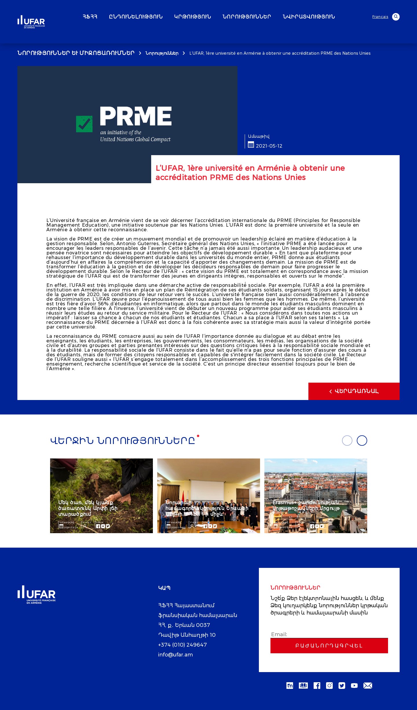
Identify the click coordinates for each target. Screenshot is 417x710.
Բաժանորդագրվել (329, 646)
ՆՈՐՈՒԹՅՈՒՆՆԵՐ (262, 17)
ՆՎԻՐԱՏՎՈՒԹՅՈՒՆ (325, 17)
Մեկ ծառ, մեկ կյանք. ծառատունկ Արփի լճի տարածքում (88, 508)
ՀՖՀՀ (105, 17)
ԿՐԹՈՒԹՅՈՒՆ (208, 17)
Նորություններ (162, 53)
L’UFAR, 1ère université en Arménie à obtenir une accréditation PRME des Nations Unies (280, 53)
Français (380, 16)
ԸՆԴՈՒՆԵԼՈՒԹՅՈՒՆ (151, 17)
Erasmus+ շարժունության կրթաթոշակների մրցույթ (306, 505)
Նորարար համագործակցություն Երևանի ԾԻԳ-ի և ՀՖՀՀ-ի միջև (206, 508)
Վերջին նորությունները (122, 440)
